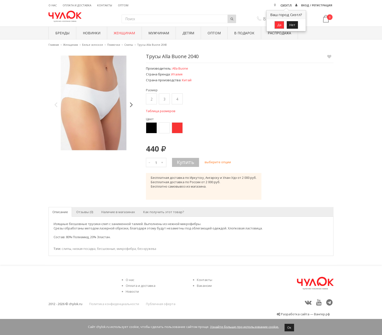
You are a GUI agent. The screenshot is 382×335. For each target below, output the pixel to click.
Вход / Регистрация (316, 5)
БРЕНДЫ (62, 33)
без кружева (146, 248)
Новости (132, 291)
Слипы (128, 44)
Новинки (91, 33)
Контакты (104, 5)
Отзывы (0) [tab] (84, 212)
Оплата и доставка (77, 5)
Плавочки (113, 44)
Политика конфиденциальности (114, 304)
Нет (292, 25)
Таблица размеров (160, 111)
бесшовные (106, 248)
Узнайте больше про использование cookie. (244, 326)
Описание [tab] (60, 212)
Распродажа (279, 33)
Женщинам (124, 33)
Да (279, 25)
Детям (188, 33)
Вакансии (204, 285)
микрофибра (126, 248)
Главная (53, 44)
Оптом (123, 5)
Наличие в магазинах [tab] (118, 212)
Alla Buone (180, 68)
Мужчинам (158, 33)
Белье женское (92, 44)
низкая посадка (84, 248)
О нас (52, 5)
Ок (289, 327)
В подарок (244, 33)
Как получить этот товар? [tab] (163, 212)
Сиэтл (286, 5)
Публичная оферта (160, 304)
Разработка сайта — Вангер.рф (305, 314)
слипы (66, 248)
